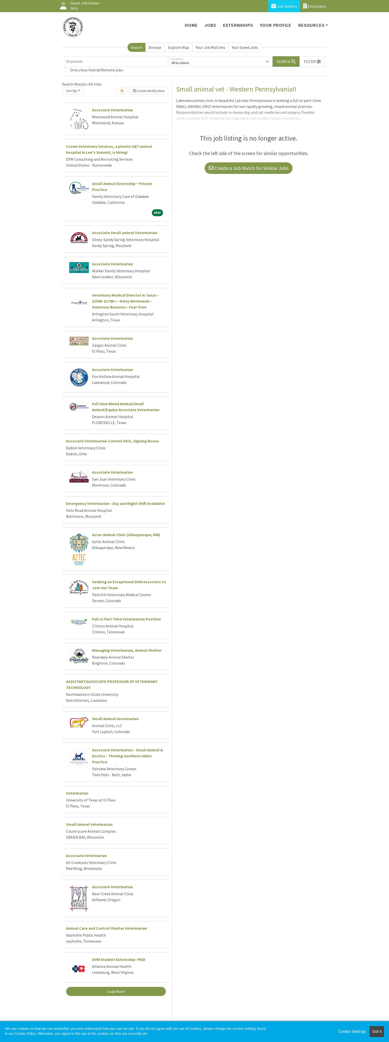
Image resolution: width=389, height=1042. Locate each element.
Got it (377, 1031)
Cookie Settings (352, 1031)
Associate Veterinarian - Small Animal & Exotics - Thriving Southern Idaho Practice (127, 755)
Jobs (210, 25)
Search (136, 47)
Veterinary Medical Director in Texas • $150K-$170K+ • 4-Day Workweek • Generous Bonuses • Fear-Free (125, 301)
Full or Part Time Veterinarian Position (126, 618)
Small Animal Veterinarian (115, 718)
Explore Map (178, 47)
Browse (155, 47)
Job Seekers (284, 6)
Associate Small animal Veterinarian (124, 232)
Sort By (71, 91)
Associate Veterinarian (112, 109)
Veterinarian (77, 793)
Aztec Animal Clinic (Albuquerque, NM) (126, 534)
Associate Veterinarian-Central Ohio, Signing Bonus (112, 440)
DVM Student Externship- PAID (118, 959)
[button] (312, 61)
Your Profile (276, 25)
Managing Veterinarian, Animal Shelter (127, 650)
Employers (314, 6)
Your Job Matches (210, 47)
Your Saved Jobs (245, 47)
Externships (238, 25)
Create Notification (149, 91)
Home (191, 25)
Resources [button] (311, 25)
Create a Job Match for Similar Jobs (249, 168)
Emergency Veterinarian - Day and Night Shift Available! (115, 503)
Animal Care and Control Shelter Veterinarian (106, 928)
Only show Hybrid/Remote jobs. (97, 69)
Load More (116, 991)
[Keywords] (116, 61)
